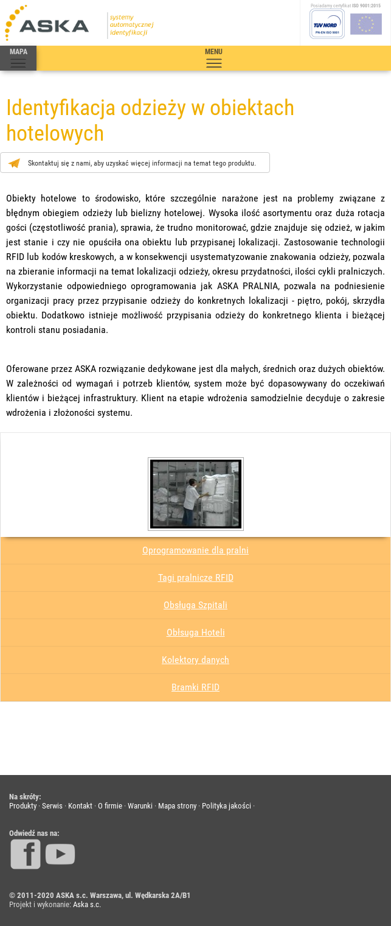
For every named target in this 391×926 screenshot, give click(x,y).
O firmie (110, 805)
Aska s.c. (87, 904)
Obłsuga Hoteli (196, 632)
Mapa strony (177, 805)
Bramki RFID (195, 687)
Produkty (22, 805)
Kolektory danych (195, 659)
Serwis (52, 805)
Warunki (140, 805)
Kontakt (80, 805)
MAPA (18, 58)
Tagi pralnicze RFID (196, 577)
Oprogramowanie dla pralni (195, 550)
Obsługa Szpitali (195, 605)
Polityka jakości (226, 805)
